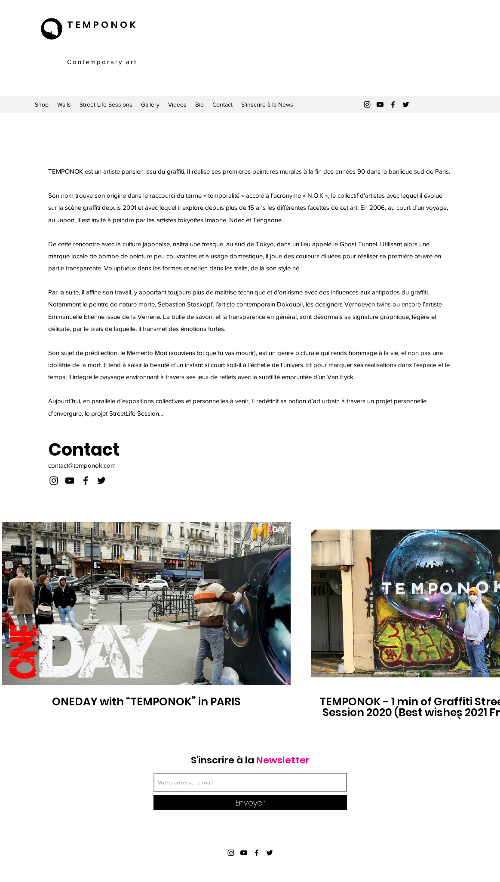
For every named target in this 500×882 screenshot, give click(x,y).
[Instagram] (367, 104)
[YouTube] (380, 104)
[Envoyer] (250, 802)
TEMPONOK (102, 24)
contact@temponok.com (82, 465)
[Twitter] (406, 104)
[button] (453, 36)
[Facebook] (393, 104)
